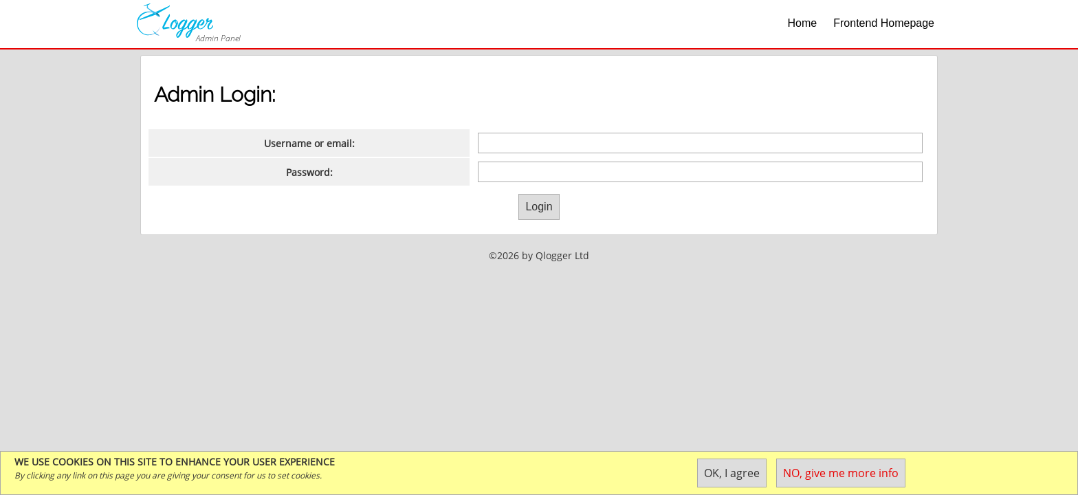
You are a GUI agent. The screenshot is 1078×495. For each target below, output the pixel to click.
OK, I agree (732, 473)
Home (802, 23)
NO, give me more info (841, 473)
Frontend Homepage (883, 23)
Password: (309, 172)
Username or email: (309, 143)
